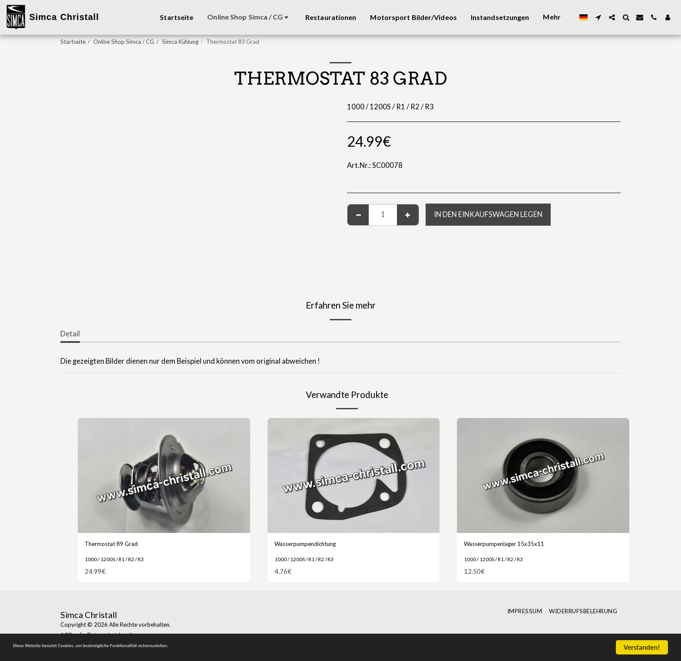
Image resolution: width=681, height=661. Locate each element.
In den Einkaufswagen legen (488, 214)
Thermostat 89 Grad (118, 545)
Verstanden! (642, 647)
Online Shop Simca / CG (123, 41)
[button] (598, 17)
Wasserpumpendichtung (313, 545)
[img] (164, 475)
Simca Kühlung (180, 41)
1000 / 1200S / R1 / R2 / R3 (120, 561)
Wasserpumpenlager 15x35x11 (514, 545)
